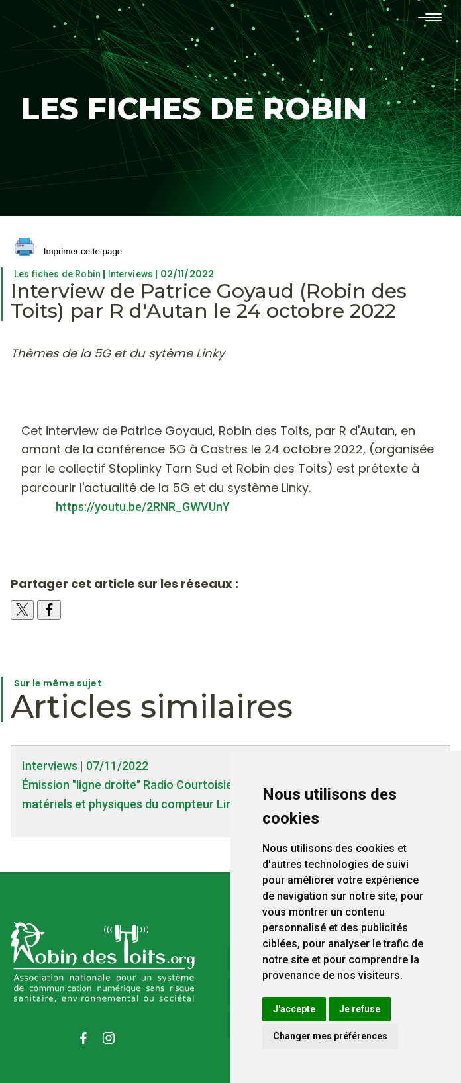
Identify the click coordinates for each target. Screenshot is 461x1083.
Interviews (131, 274)
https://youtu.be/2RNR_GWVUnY (140, 507)
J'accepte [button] (294, 1009)
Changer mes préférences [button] (330, 1036)
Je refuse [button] (359, 1009)
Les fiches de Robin (57, 274)
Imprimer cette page (68, 252)
